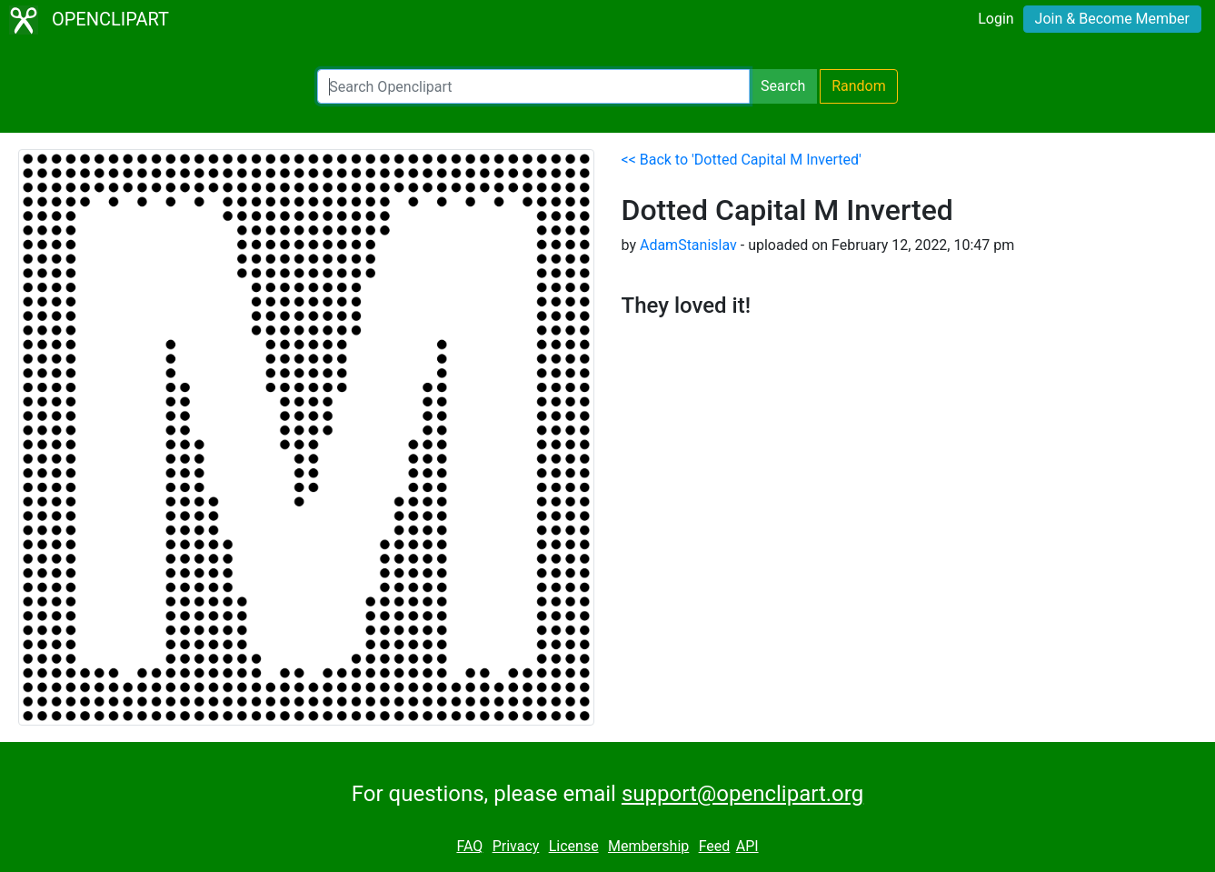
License (574, 846)
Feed (715, 846)
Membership (648, 846)
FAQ (469, 846)
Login (995, 18)
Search (783, 86)
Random (859, 86)
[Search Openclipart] (533, 86)
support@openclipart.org (742, 794)
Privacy (516, 846)
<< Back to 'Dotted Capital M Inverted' (741, 159)
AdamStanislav (688, 245)
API (747, 846)
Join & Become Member (1112, 18)
